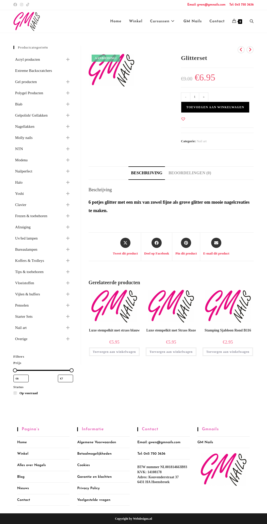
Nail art (202, 141)
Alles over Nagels (31, 465)
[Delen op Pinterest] (186, 247)
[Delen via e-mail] (216, 247)
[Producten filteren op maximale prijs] (65, 378)
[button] (183, 119)
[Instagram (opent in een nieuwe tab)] (22, 4)
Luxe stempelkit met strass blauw (114, 330)
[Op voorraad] (15, 393)
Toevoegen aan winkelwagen (215, 107)
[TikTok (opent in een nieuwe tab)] (28, 4)
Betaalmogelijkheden (94, 454)
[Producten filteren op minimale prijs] (21, 378)
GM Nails (205, 442)
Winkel (22, 454)
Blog (21, 477)
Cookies (83, 465)
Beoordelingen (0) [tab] (190, 173)
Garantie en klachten (94, 477)
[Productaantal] (194, 97)
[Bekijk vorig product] (241, 49)
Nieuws (23, 488)
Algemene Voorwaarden (96, 442)
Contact (23, 500)
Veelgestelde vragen (93, 500)
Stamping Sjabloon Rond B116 (228, 330)
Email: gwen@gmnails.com (206, 4)
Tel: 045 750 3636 (241, 4)
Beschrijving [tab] (146, 173)
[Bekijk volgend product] (250, 49)
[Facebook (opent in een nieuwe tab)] (16, 4)
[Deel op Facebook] (156, 247)
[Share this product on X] (125, 247)
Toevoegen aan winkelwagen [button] (114, 352)
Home (22, 442)
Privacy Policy (88, 488)
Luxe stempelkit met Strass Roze (171, 330)
